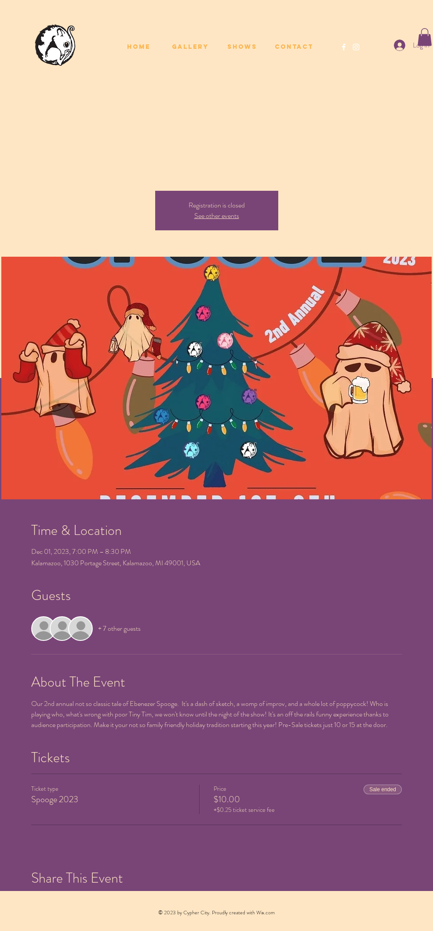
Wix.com (265, 912)
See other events (216, 216)
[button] (424, 37)
